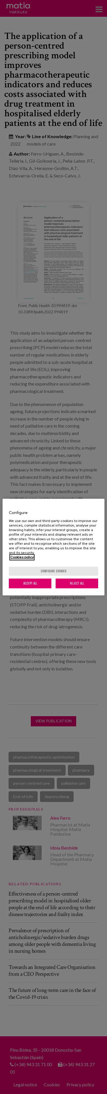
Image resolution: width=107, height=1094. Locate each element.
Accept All (30, 583)
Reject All (77, 583)
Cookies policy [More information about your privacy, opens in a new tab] (22, 557)
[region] (53, 547)
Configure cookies (53, 571)
